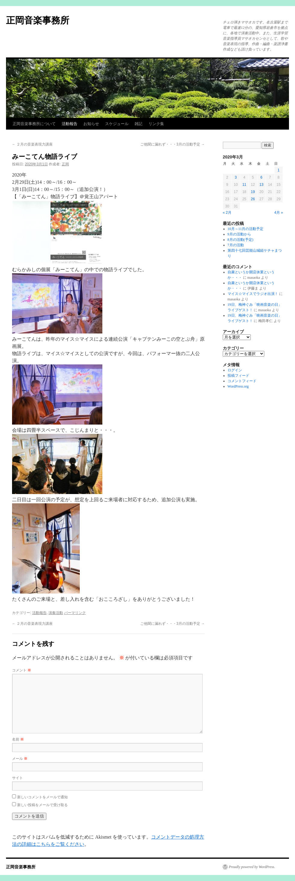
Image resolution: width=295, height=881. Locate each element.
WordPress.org (238, 386)
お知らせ (91, 123)
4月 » (278, 212)
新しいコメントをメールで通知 (42, 797)
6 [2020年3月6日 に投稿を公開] (261, 177)
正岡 (65, 164)
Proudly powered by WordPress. (252, 867)
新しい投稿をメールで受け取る (42, 805)
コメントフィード (242, 381)
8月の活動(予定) (240, 240)
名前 (18, 739)
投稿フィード (238, 375)
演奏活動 (55, 613)
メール (19, 759)
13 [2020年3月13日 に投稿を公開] (261, 185)
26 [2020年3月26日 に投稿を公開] (253, 199)
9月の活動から (239, 234)
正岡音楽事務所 (37, 20)
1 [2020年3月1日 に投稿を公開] (279, 170)
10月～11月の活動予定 (246, 229)
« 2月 (227, 212)
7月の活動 (236, 245)
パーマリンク (75, 613)
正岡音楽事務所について (34, 123)
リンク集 (156, 123)
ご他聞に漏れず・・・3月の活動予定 (172, 144)
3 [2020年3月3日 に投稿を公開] (236, 177)
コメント (21, 670)
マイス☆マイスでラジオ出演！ (253, 294)
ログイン (235, 370)
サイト (17, 778)
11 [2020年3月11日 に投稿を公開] (244, 185)
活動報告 (69, 123)
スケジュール (117, 123)
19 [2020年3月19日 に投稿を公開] (253, 192)
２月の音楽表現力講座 (32, 144)
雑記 (138, 123)
